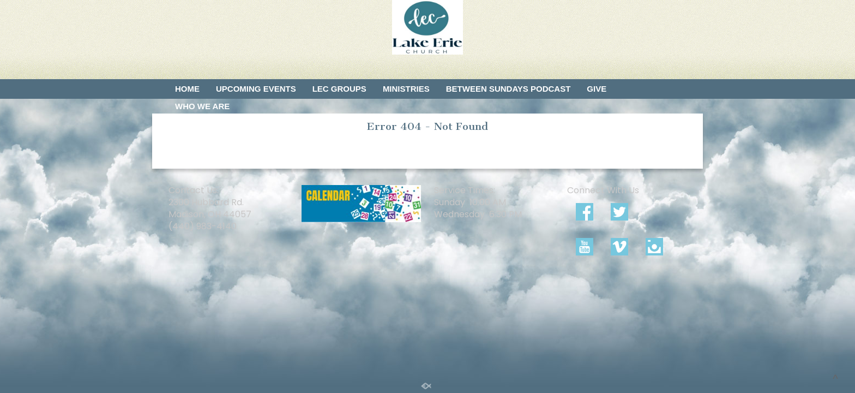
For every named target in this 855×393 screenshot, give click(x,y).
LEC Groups (339, 88)
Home (187, 88)
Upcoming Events (256, 88)
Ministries (406, 88)
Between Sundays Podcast (508, 88)
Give (596, 88)
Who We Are (202, 106)
